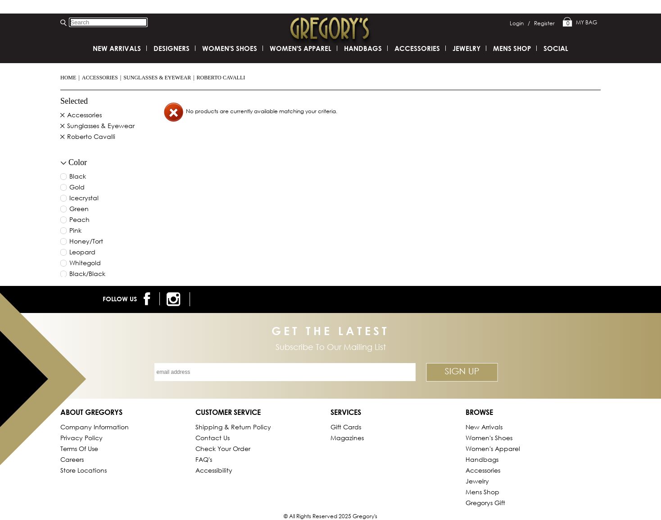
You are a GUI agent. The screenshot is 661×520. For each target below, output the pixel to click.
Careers (72, 459)
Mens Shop (512, 48)
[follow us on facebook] (148, 298)
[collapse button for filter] (63, 163)
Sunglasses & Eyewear (157, 77)
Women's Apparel (300, 48)
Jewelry (466, 48)
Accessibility (213, 470)
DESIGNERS (172, 48)
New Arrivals (117, 48)
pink (75, 231)
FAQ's (203, 459)
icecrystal (84, 198)
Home (68, 77)
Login (520, 23)
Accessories (100, 77)
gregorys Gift (485, 502)
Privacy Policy (81, 437)
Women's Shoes (229, 48)
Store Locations (83, 470)
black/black (87, 274)
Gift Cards (345, 427)
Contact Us (212, 437)
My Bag (580, 23)
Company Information (94, 427)
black (77, 176)
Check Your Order (222, 448)
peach (79, 220)
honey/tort (86, 241)
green (79, 209)
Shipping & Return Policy (233, 427)
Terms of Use (79, 448)
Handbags (363, 48)
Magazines (347, 437)
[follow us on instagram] (175, 299)
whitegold (85, 263)
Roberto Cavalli (221, 77)
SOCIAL (555, 48)
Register (544, 23)
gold (77, 187)
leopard (82, 252)
